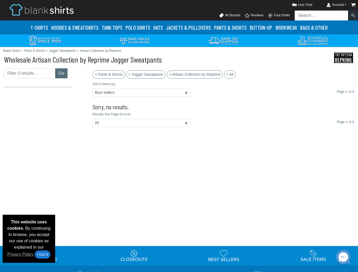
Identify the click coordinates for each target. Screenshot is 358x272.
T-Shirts (39, 27)
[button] (297, 4)
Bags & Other (314, 27)
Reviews (254, 15)
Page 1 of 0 (345, 122)
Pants (230, 27)
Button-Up (261, 27)
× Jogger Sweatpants (145, 74)
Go (61, 73)
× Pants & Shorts (108, 74)
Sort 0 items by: (104, 84)
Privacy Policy (20, 254)
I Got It (42, 254)
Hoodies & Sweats (74, 27)
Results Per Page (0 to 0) (111, 114)
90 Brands (229, 15)
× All (230, 74)
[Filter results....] (29, 73)
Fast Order (279, 15)
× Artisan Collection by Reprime (195, 74)
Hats (158, 27)
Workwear (286, 27)
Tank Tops (112, 27)
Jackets (188, 27)
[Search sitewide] (321, 15)
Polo (138, 27)
